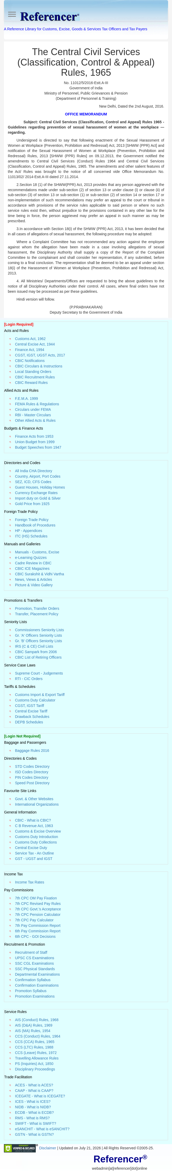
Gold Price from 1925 (32, 504)
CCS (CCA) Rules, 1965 (34, 1042)
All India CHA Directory (33, 471)
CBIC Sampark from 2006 (36, 652)
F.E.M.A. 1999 (26, 398)
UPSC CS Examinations (34, 958)
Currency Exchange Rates (36, 493)
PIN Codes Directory (31, 777)
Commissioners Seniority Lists (39, 630)
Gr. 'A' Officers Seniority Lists (38, 635)
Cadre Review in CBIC (33, 563)
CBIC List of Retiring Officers (38, 657)
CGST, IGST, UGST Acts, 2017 (40, 355)
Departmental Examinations (37, 974)
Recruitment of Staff (31, 952)
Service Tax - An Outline (34, 853)
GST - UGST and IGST (33, 859)
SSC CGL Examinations (34, 963)
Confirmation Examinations (36, 985)
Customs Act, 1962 (30, 339)
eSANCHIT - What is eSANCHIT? (42, 1129)
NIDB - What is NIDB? (33, 1107)
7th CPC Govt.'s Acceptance (38, 909)
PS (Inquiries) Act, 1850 (34, 1064)
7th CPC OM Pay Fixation (36, 898)
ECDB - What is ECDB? (34, 1112)
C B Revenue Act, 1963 (34, 826)
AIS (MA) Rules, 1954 (32, 1031)
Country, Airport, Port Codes (37, 476)
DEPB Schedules (29, 722)
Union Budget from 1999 (35, 442)
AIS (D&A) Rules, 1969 (33, 1025)
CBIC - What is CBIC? (33, 820)
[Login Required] (18, 324)
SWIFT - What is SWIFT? (35, 1123)
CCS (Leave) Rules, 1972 (36, 1053)
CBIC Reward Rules (31, 382)
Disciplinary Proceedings (35, 1069)
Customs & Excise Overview (38, 831)
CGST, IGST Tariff (29, 706)
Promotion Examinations (35, 996)
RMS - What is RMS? (32, 1118)
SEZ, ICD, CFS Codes (33, 482)
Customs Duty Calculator (35, 700)
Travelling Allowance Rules (36, 1058)
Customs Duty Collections (36, 842)
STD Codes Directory (32, 766)
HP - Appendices (28, 531)
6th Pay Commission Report (37, 931)
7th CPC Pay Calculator (34, 920)
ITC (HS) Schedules (31, 536)
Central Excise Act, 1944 (35, 344)
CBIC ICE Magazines (32, 568)
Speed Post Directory (32, 783)
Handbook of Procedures (35, 525)
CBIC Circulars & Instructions (38, 366)
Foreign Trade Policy (31, 520)
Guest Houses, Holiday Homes (40, 487)
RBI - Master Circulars (33, 415)
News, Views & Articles (33, 579)
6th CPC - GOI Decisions (35, 936)
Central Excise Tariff (31, 711)
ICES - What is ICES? (32, 1101)
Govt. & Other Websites (34, 799)
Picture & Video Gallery (33, 585)
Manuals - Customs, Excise (37, 552)
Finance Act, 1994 (29, 350)
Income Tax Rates (29, 882)
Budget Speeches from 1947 (38, 447)
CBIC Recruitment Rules (35, 377)
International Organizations (36, 804)
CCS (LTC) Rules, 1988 (34, 1047)
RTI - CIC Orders (29, 679)
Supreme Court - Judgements (39, 673)
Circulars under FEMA (33, 409)
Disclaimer (48, 1148)
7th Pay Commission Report (37, 925)
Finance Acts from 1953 (34, 436)
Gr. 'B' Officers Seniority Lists (38, 641)
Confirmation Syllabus (32, 980)
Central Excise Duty (31, 848)
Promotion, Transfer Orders (37, 608)
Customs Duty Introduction (36, 837)
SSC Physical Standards (35, 969)
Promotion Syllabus (30, 991)
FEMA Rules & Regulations (37, 404)
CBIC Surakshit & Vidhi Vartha (39, 574)
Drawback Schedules (32, 717)
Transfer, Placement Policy (36, 614)
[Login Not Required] (22, 736)
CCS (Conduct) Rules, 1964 (37, 1036)
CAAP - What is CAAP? (34, 1090)
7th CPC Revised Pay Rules (38, 903)
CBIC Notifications (30, 361)
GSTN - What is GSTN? (34, 1134)
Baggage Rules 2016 (32, 750)
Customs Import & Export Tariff (39, 695)
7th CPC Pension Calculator (37, 914)
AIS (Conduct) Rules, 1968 (36, 1020)
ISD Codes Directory (31, 772)
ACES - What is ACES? (34, 1085)
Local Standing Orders (33, 372)
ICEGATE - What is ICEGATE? (40, 1096)
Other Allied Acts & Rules (35, 420)
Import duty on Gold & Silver (38, 498)
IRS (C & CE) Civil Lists (34, 646)
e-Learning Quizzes (30, 557)
